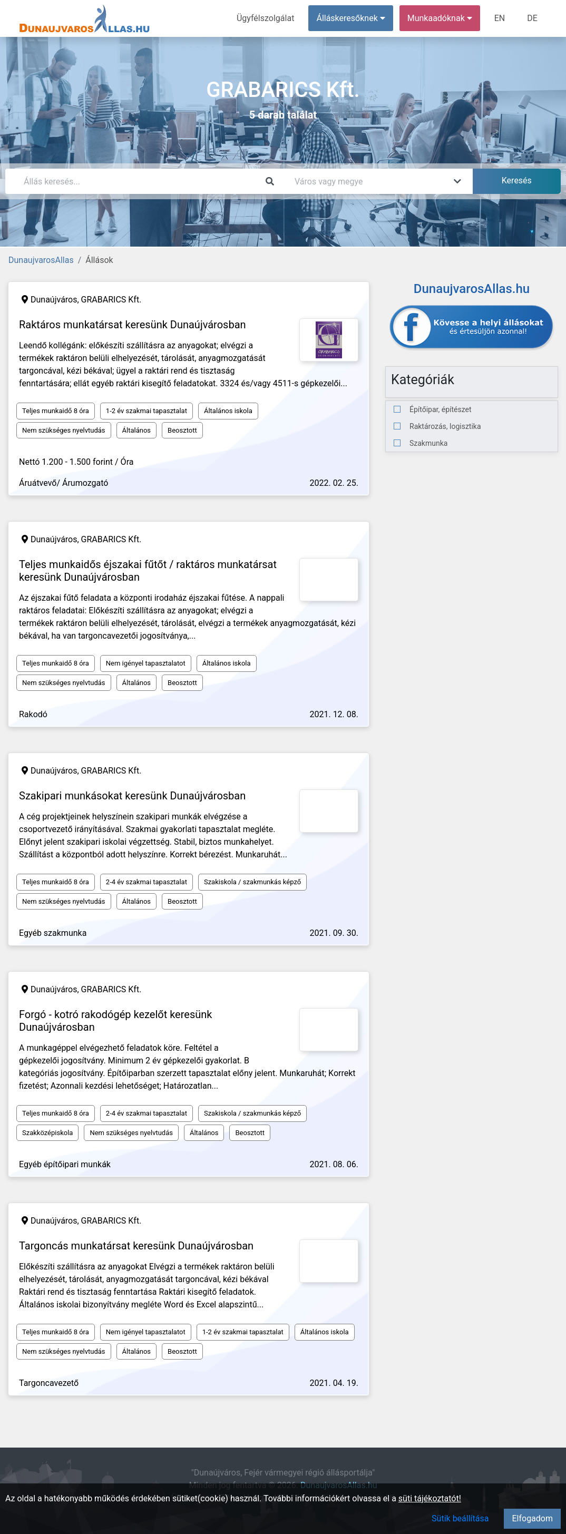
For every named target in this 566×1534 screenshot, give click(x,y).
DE (532, 18)
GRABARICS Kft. (111, 300)
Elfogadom (532, 1518)
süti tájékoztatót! (429, 1498)
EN (499, 18)
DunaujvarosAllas (41, 260)
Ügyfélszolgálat (265, 18)
